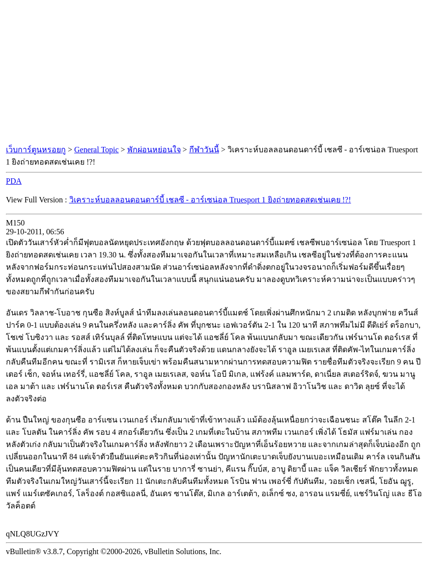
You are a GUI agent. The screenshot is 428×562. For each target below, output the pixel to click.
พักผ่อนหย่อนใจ (154, 149)
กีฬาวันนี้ (204, 149)
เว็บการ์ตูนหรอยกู (36, 149)
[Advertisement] (214, 72)
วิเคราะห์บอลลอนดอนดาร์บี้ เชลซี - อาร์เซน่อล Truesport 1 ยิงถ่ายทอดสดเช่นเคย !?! (210, 200)
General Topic (96, 149)
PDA (14, 181)
